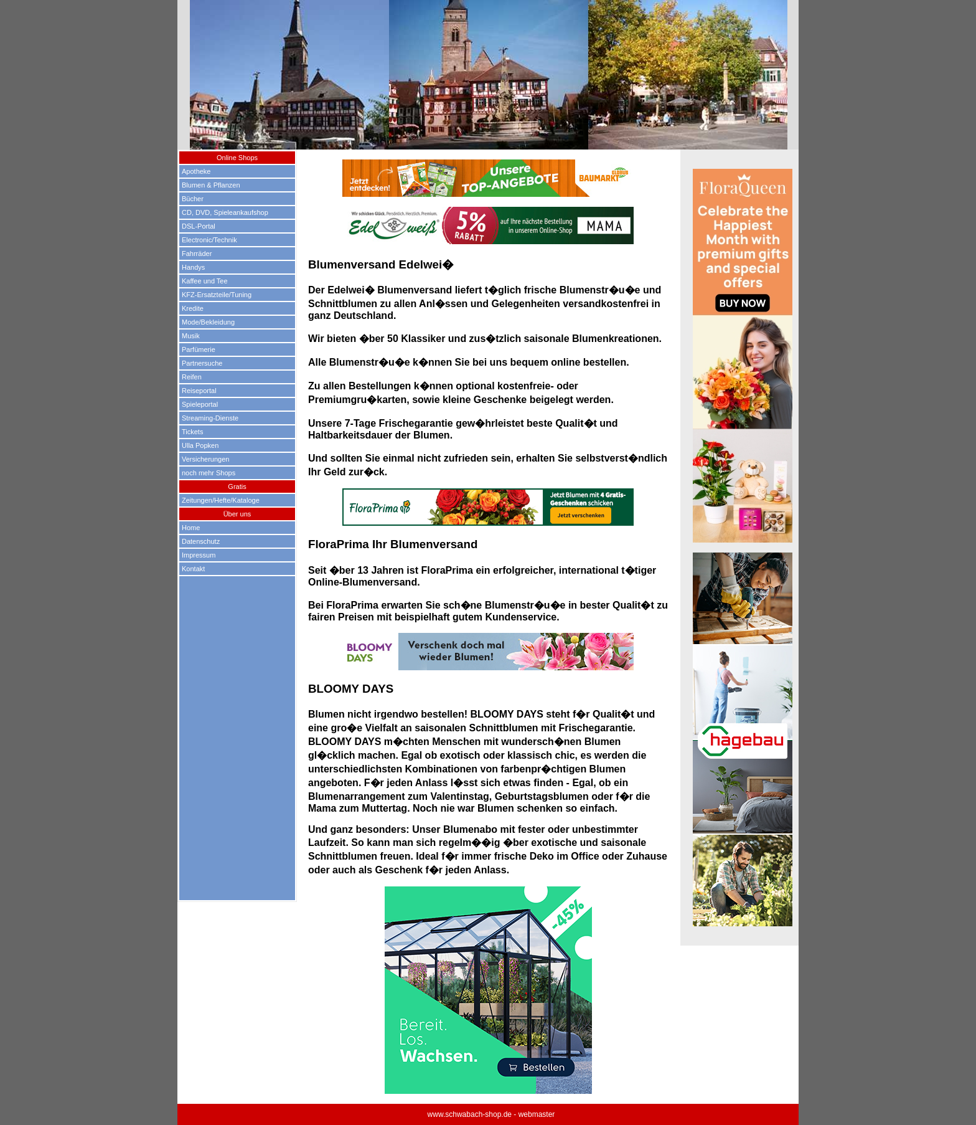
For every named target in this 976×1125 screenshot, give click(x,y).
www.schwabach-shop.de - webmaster (491, 1114)
